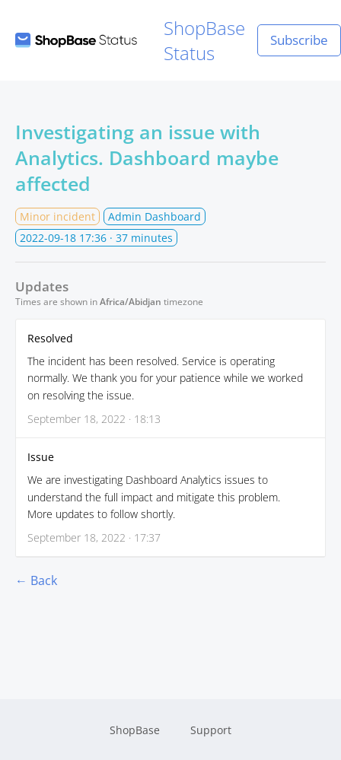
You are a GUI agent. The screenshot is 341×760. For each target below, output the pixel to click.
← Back (36, 580)
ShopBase (135, 730)
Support (210, 730)
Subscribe (299, 40)
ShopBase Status (130, 40)
